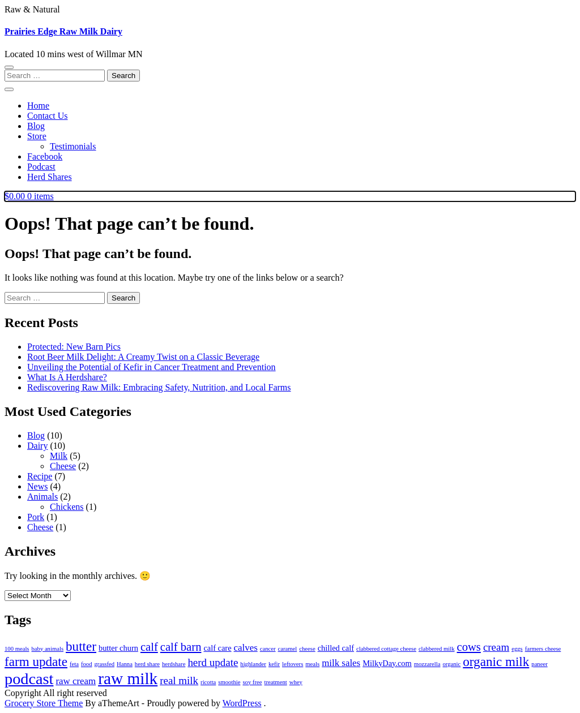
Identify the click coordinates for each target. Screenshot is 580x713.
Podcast (41, 166)
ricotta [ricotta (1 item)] (208, 682)
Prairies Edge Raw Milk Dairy (63, 31)
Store (36, 136)
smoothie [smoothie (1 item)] (229, 682)
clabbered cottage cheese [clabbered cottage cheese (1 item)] (386, 649)
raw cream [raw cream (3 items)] (76, 681)
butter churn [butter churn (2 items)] (118, 647)
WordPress (242, 703)
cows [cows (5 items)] (469, 647)
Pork (35, 517)
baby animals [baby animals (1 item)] (48, 649)
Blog (36, 126)
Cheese (63, 466)
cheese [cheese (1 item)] (307, 649)
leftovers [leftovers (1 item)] (292, 664)
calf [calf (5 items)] (149, 647)
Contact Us (47, 116)
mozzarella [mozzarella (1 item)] (427, 664)
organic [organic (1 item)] (452, 664)
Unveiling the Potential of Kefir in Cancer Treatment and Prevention (151, 367)
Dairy (37, 445)
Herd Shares (49, 177)
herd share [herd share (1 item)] (147, 664)
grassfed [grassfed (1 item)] (105, 664)
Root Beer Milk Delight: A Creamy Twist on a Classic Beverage (143, 357)
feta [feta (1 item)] (74, 664)
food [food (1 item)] (86, 664)
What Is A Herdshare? (67, 377)
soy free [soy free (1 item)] (252, 682)
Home (38, 105)
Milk (58, 456)
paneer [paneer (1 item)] (539, 664)
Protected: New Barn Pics (74, 346)
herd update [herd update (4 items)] (212, 662)
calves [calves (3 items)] (246, 647)
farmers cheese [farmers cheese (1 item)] (543, 649)
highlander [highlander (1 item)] (253, 664)
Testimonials (73, 146)
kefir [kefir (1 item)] (274, 664)
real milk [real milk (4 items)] (179, 680)
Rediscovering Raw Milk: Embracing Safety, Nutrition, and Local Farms (159, 387)
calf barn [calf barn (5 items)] (181, 647)
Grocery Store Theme (44, 703)
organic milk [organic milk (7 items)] (496, 661)
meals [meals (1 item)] (312, 664)
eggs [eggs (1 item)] (517, 649)
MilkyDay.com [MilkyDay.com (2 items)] (387, 663)
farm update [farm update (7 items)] (36, 661)
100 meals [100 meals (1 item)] (17, 649)
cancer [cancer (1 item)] (268, 649)
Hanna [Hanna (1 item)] (125, 664)
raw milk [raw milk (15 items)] (127, 678)
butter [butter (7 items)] (81, 646)
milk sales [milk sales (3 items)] (341, 663)
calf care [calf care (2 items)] (217, 647)
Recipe (39, 476)
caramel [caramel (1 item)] (287, 649)
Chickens (67, 507)
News (37, 486)
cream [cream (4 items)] (496, 647)
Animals (42, 496)
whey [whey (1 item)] (295, 682)
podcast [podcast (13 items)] (29, 679)
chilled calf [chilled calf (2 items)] (336, 647)
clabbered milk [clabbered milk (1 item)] (437, 649)
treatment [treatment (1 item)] (275, 682)
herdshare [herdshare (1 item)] (173, 664)
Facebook (44, 156)
